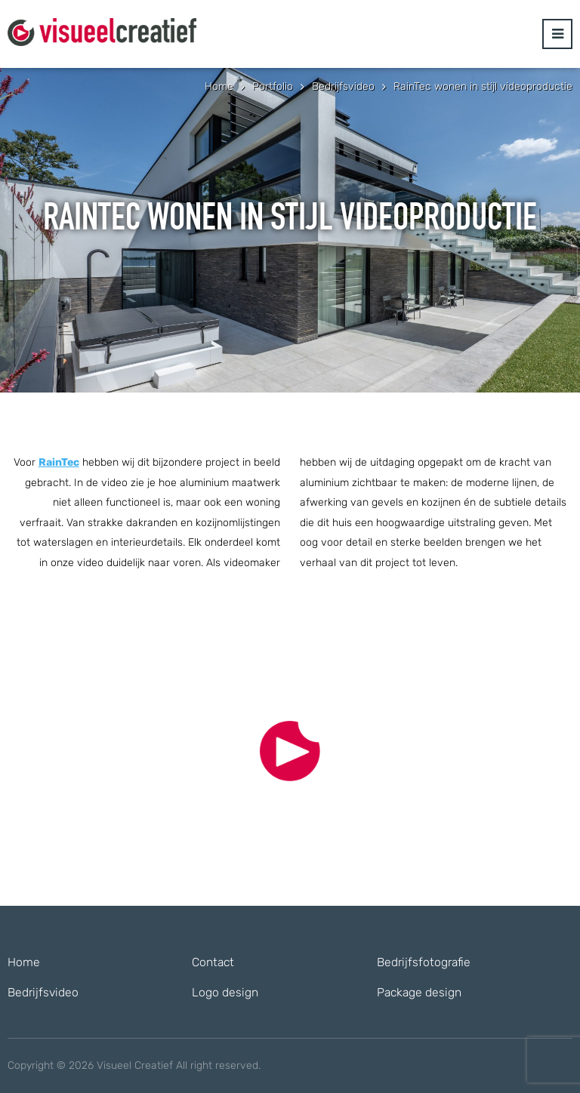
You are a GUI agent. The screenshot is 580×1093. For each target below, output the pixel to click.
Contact (213, 962)
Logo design (225, 992)
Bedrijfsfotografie (423, 962)
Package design (419, 992)
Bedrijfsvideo (43, 992)
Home (24, 962)
